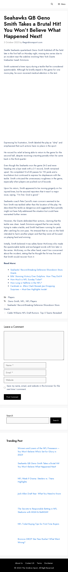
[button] (51, 4)
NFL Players (31, 301)
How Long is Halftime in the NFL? (26, 282)
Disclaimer (48, 563)
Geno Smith (13, 301)
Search (9, 415)
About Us (19, 563)
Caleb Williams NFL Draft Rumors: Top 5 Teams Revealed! (34, 312)
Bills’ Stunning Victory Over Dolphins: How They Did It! (36, 276)
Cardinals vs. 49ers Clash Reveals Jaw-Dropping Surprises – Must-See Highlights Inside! (32, 287)
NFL (23, 301)
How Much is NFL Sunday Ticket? (26, 279)
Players (11, 297)
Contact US (29, 563)
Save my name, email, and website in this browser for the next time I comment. (33, 387)
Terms (39, 563)
